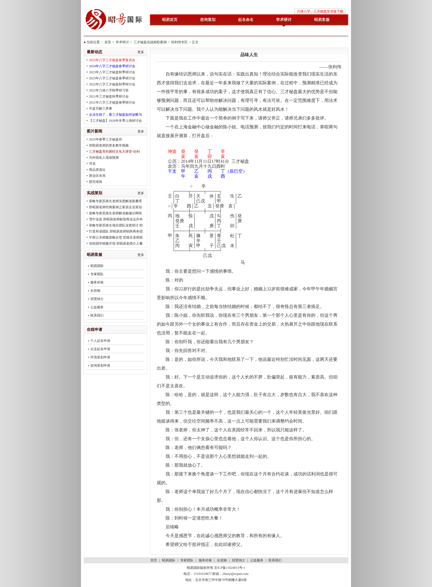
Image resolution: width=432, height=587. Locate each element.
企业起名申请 (100, 349)
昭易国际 (114, 20)
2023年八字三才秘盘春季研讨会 (112, 78)
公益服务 (97, 307)
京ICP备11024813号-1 (229, 568)
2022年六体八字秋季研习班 (109, 90)
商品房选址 (97, 170)
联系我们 (97, 315)
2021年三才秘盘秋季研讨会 (109, 96)
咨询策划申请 (100, 365)
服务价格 (97, 282)
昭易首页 (169, 20)
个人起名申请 (100, 341)
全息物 (95, 291)
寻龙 (92, 164)
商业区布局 (97, 176)
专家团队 (97, 274)
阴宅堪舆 (95, 182)
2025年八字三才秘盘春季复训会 (112, 60)
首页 (107, 42)
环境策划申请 (100, 357)
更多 (140, 52)
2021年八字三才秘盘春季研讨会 (112, 102)
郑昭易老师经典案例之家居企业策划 (115, 207)
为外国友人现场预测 (104, 157)
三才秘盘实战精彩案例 (150, 42)
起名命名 (245, 20)
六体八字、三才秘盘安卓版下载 (320, 11)
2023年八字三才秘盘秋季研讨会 (112, 72)
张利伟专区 (179, 42)
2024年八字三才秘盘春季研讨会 (112, 66)
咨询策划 (207, 20)
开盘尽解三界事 (100, 108)
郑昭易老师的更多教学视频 (109, 145)
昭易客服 (322, 20)
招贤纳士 (97, 299)
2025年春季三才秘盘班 (105, 139)
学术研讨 (283, 20)
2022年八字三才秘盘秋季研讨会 (112, 84)
